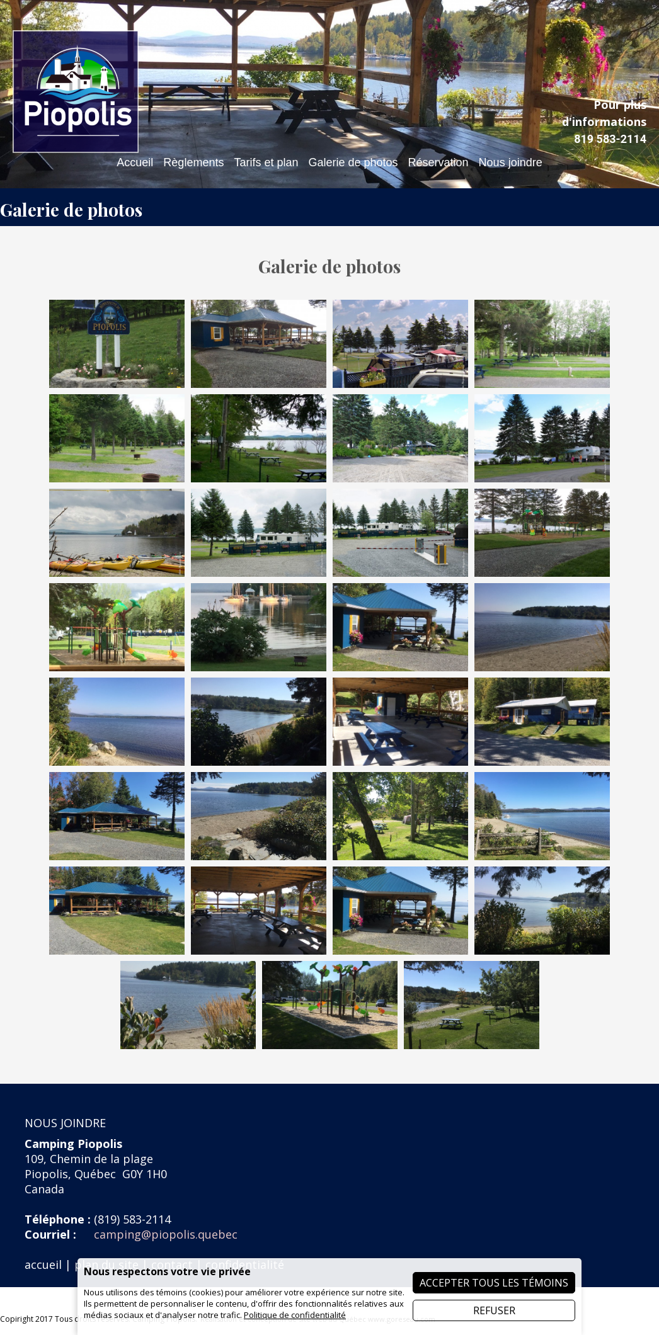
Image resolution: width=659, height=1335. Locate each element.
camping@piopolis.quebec (166, 1234)
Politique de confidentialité (295, 1315)
